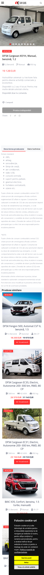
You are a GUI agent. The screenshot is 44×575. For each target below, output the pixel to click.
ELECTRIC (8, 351)
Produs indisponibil (22, 110)
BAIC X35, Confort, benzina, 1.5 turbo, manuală (22, 503)
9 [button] (33, 44)
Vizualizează (23, 342)
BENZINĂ (7, 51)
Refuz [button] (26, 562)
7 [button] (28, 44)
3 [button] (16, 44)
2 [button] (13, 44)
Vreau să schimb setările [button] (26, 567)
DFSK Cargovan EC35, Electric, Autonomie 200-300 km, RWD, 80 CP (22, 385)
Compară (7, 102)
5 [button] (22, 44)
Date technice (33, 148)
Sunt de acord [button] (26, 558)
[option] (22, 24)
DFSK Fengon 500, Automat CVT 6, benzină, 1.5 (22, 327)
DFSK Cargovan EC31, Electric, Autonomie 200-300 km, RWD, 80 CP (22, 445)
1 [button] (10, 44)
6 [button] (25, 44)
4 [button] (19, 44)
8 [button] (31, 44)
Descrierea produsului (14, 148)
